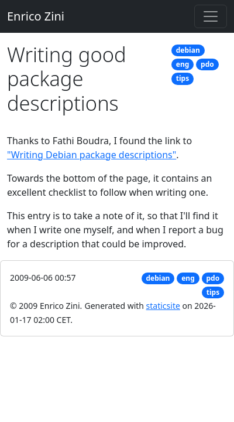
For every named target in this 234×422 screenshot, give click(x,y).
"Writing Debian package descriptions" (91, 154)
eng (183, 64)
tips (182, 78)
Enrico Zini (35, 16)
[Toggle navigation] (210, 16)
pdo (207, 64)
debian (188, 50)
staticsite (163, 305)
